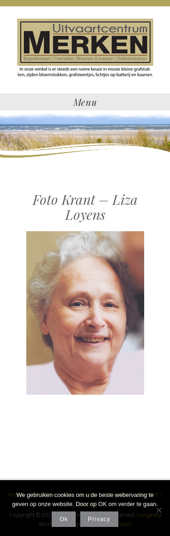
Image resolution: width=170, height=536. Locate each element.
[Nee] (158, 510)
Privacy (99, 519)
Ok (63, 519)
